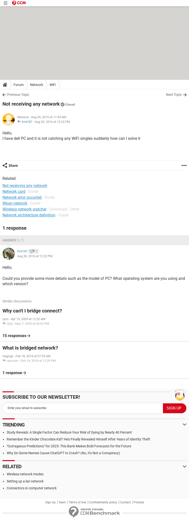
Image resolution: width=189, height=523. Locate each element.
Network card (13, 191)
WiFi (52, 85)
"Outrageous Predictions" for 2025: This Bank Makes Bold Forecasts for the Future (69, 446)
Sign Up (50, 502)
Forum (19, 85)
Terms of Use (77, 502)
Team (62, 502)
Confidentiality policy (103, 502)
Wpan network (14, 203)
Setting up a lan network (25, 481)
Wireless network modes (25, 474)
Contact (125, 502)
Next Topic (174, 95)
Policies (139, 502)
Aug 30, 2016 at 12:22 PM (52, 122)
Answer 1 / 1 (13, 240)
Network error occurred (22, 197)
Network (36, 85)
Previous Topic (18, 95)
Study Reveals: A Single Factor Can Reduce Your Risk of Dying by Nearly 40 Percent (69, 432)
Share (13, 166)
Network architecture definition (28, 215)
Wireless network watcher (24, 209)
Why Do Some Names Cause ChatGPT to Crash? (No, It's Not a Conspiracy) (63, 453)
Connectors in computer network (32, 488)
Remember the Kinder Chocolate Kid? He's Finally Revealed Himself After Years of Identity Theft (78, 439)
